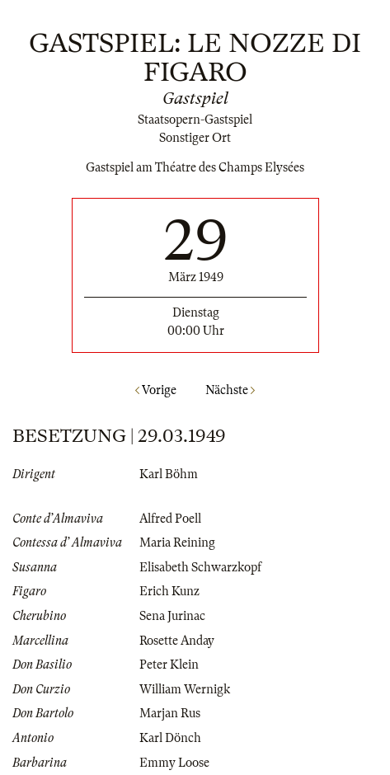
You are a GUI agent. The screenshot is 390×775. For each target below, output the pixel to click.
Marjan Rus (169, 713)
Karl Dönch (170, 737)
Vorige (155, 390)
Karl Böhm (168, 474)
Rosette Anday (176, 640)
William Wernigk (184, 689)
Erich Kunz (169, 591)
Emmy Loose (174, 762)
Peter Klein (169, 664)
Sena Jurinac (172, 615)
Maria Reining (177, 542)
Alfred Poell (170, 518)
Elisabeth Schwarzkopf (200, 567)
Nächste (230, 390)
